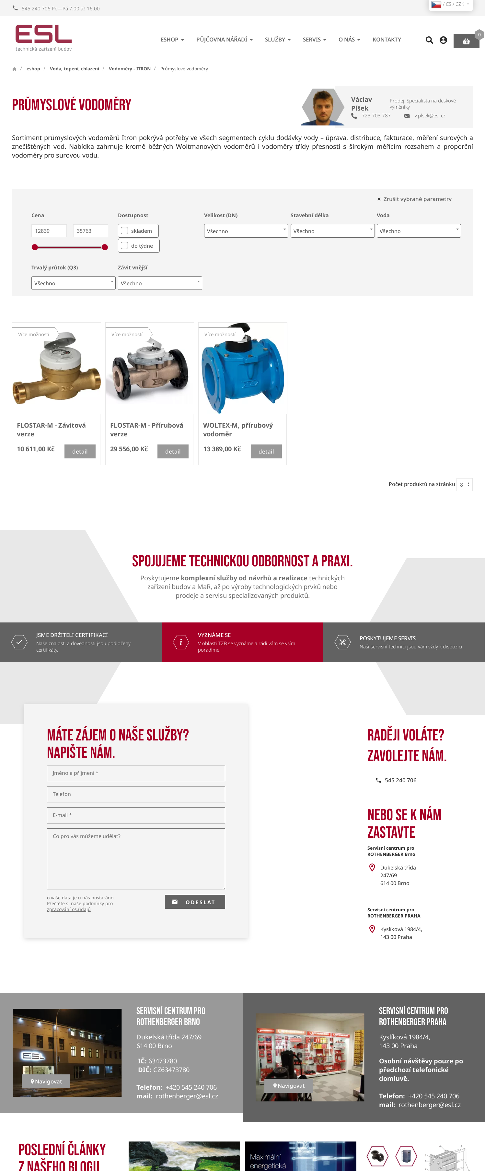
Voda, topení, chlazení (74, 69)
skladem (141, 230)
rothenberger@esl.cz (187, 1096)
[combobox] (246, 231)
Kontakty (387, 37)
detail (80, 451)
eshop (174, 37)
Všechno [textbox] (217, 231)
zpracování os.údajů (69, 909)
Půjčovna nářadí (225, 37)
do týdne (142, 245)
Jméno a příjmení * (75, 773)
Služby (279, 37)
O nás (351, 37)
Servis (316, 37)
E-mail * (62, 815)
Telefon (62, 794)
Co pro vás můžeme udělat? (87, 836)
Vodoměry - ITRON (130, 69)
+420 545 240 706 (191, 1087)
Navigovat (45, 1081)
